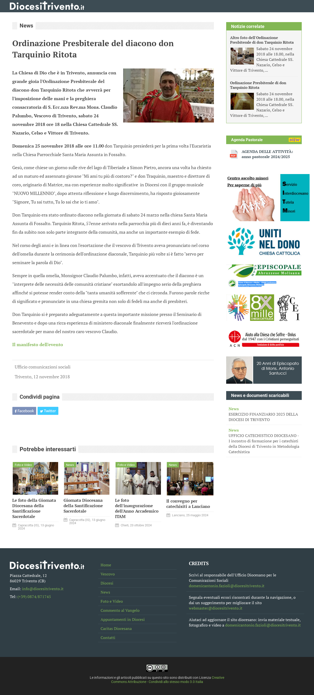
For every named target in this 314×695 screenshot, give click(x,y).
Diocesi (107, 583)
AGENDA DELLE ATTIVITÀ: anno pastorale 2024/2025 (267, 154)
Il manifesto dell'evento (37, 344)
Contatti (108, 637)
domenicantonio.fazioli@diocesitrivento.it (226, 585)
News (105, 592)
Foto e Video (112, 601)
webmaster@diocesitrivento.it (215, 608)
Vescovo (108, 574)
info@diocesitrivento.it (43, 588)
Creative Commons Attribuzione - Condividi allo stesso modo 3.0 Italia (167, 680)
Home (106, 565)
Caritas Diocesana (116, 628)
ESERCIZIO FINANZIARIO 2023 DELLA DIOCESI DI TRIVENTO (264, 414)
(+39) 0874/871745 (34, 596)
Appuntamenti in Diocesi (123, 619)
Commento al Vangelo (120, 610)
